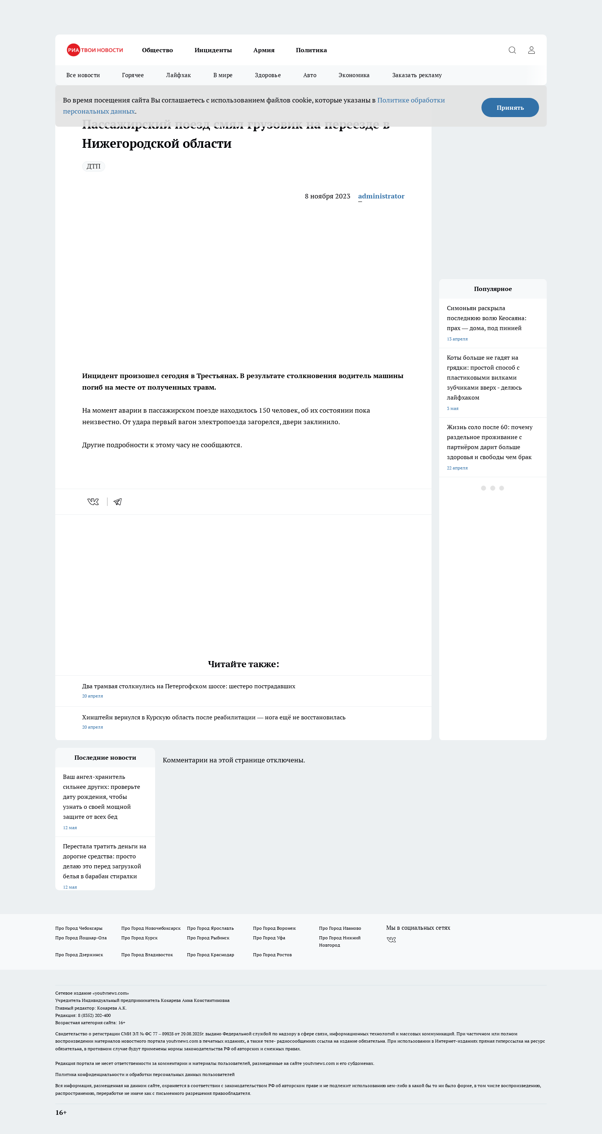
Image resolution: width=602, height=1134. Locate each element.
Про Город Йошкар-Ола (81, 938)
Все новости (83, 75)
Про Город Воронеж (274, 928)
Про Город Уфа (269, 938)
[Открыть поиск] (512, 50)
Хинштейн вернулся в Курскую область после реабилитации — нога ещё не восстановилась (243, 722)
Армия (264, 50)
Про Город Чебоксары (79, 928)
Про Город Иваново (340, 928)
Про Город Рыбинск (208, 938)
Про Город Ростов (272, 954)
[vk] (94, 501)
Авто (309, 75)
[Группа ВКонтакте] (391, 940)
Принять (510, 107)
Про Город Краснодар (210, 954)
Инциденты (213, 50)
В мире (223, 75)
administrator (381, 196)
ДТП (94, 166)
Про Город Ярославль (210, 928)
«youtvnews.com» (111, 993)
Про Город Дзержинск (79, 954)
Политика (311, 50)
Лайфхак (178, 75)
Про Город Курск (139, 938)
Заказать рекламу (417, 75)
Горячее (133, 75)
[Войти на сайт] (531, 50)
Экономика (354, 75)
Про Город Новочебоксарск (150, 928)
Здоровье (268, 75)
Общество (157, 50)
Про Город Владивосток (147, 954)
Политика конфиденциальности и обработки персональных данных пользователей (145, 1074)
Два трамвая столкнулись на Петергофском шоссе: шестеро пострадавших (243, 691)
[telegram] (120, 501)
